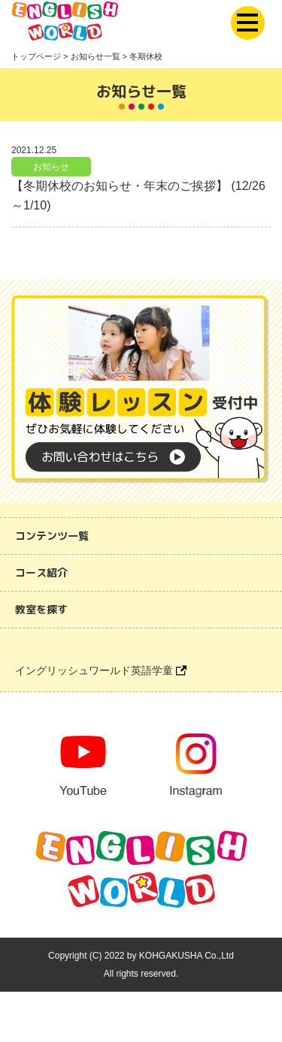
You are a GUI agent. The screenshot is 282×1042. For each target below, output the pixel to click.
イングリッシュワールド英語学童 (100, 670)
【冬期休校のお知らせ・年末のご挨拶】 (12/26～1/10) (138, 195)
